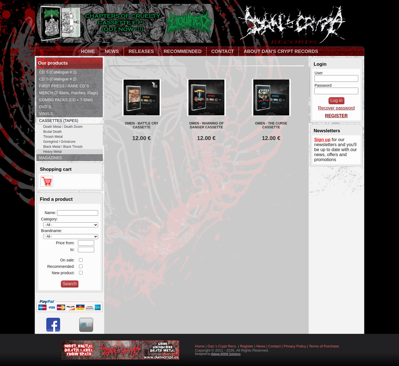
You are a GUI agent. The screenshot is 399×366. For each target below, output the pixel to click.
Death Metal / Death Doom (63, 127)
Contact (274, 346)
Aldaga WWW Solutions (226, 353)
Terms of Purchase (324, 346)
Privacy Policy (295, 346)
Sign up (322, 139)
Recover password (336, 108)
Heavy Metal (52, 152)
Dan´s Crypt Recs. (222, 346)
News (260, 346)
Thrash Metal (53, 137)
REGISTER (336, 115)
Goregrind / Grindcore (59, 142)
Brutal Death (52, 132)
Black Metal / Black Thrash (63, 147)
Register (246, 346)
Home (200, 346)
